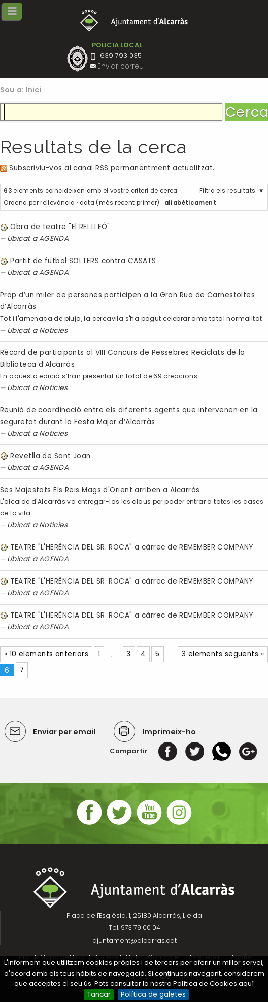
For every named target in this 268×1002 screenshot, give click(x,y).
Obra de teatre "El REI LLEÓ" (60, 227)
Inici (33, 90)
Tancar (99, 994)
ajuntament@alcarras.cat (134, 940)
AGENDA (54, 238)
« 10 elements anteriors (46, 654)
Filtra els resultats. (228, 191)
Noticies (53, 330)
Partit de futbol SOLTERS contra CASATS (83, 261)
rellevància (57, 203)
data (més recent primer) (120, 203)
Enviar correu (120, 66)
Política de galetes (153, 994)
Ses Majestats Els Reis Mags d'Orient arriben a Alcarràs (99, 490)
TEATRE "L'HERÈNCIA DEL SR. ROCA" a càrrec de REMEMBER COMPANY (131, 547)
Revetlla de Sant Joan (50, 456)
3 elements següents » (223, 654)
